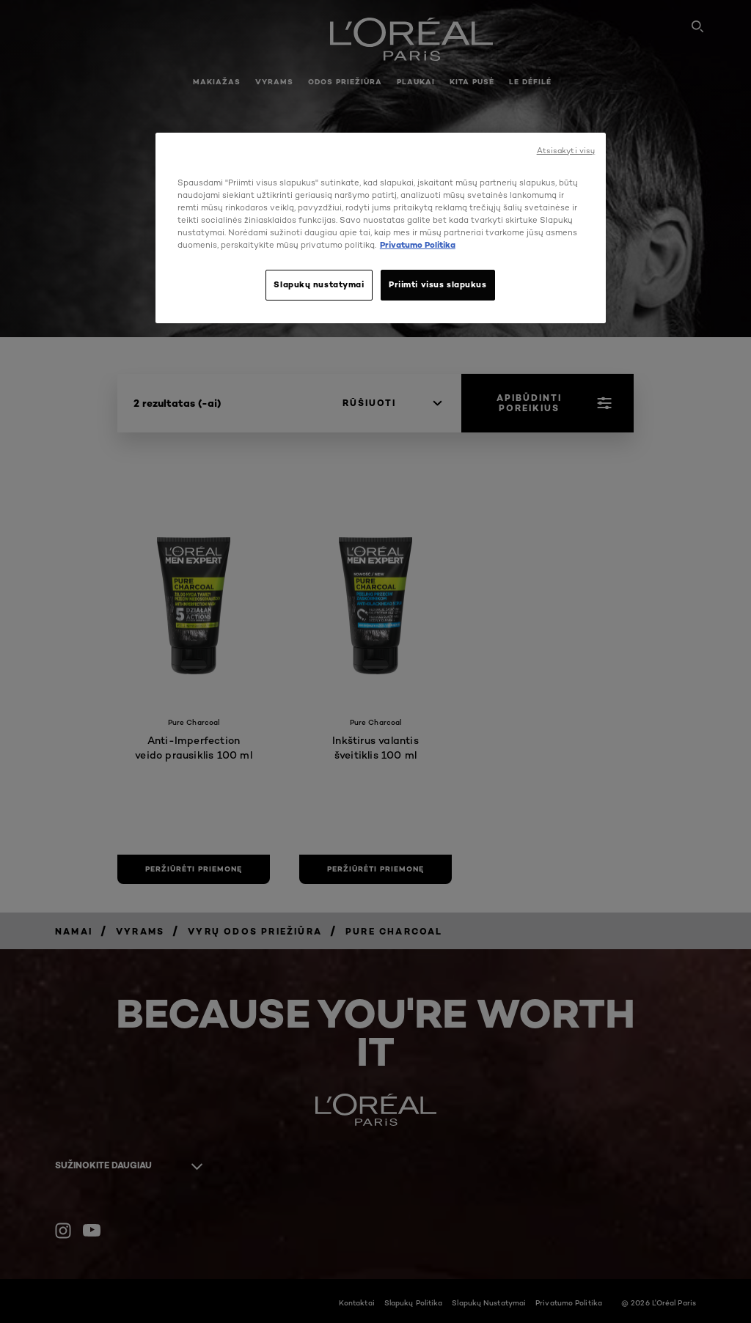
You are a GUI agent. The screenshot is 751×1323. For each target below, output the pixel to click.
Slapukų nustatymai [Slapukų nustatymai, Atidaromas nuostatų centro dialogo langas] (319, 284)
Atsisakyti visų (566, 150)
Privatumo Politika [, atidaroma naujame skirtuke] (417, 245)
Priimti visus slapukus (438, 284)
